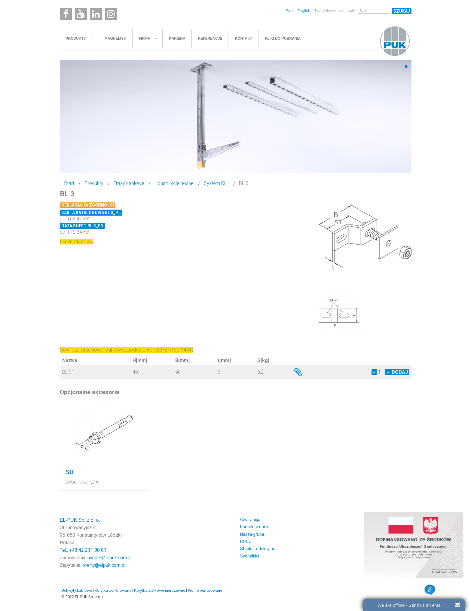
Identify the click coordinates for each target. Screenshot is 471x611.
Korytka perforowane (113, 590)
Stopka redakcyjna (257, 548)
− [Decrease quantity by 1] (374, 372)
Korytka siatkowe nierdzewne (159, 590)
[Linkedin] (96, 14)
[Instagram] (111, 14)
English (304, 10)
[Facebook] (66, 14)
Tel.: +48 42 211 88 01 (83, 550)
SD (70, 472)
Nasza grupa (252, 534)
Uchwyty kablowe (76, 590)
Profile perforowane (205, 590)
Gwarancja (250, 519)
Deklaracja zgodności (87, 205)
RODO (246, 541)
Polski (291, 10)
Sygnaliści (249, 556)
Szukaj (401, 11)
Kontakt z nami (254, 526)
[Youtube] (81, 14)
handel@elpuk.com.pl (109, 557)
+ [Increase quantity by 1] (388, 372)
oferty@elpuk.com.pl (103, 565)
